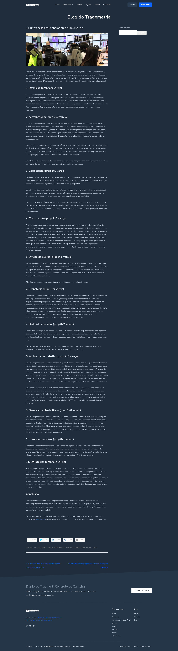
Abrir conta (116, 636)
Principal (50, 547)
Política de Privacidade (142, 646)
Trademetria (40, 519)
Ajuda (88, 4)
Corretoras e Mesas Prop (121, 620)
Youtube (137, 617)
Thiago (94, 547)
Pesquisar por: (124, 28)
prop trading (75, 547)
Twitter (136, 614)
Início (57, 4)
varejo (83, 547)
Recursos (115, 617)
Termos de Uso (124, 646)
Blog (135, 620)
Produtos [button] (67, 4)
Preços (80, 4)
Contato (106, 4)
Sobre (97, 4)
